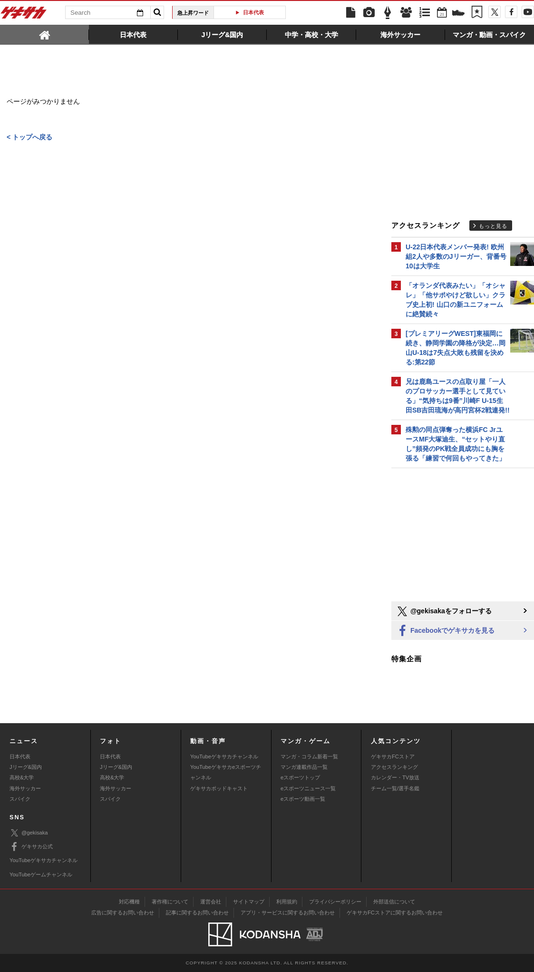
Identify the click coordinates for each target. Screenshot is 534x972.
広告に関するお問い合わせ (122, 912)
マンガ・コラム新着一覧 (309, 756)
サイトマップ (248, 901)
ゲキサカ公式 (31, 847)
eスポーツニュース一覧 (308, 788)
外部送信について (394, 901)
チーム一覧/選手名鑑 (395, 788)
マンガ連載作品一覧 (304, 767)
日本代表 (253, 12)
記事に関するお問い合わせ (197, 912)
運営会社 (210, 901)
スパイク (20, 799)
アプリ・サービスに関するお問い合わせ (288, 912)
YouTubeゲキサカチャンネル (224, 756)
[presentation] (44, 34)
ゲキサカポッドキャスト (219, 788)
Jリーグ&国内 (26, 767)
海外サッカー (25, 788)
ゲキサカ (24, 15)
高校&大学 (22, 777)
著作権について (170, 901)
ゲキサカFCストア (393, 756)
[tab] (44, 34)
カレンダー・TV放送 (395, 777)
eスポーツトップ (300, 777)
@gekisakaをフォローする (444, 611)
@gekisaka (29, 832)
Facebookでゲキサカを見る (445, 631)
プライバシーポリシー (335, 901)
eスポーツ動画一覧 (303, 799)
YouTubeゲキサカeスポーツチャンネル (225, 772)
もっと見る (493, 226)
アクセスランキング (394, 767)
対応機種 (129, 901)
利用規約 (286, 901)
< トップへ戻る (29, 137)
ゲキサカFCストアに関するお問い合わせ (395, 912)
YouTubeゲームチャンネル (41, 874)
